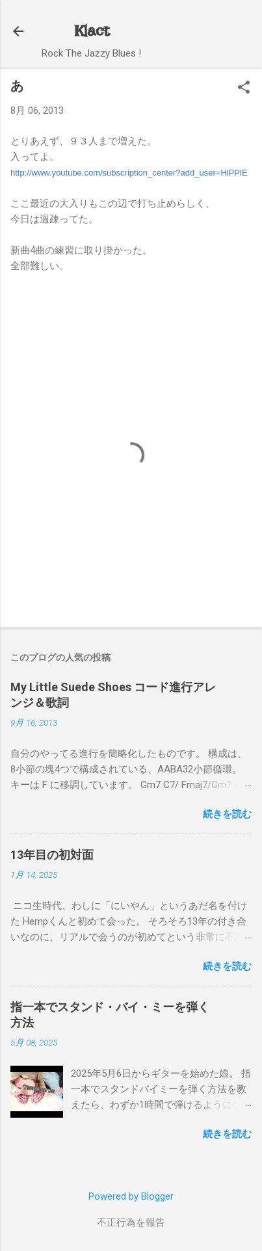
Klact (91, 30)
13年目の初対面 (52, 855)
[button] (244, 88)
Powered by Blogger (131, 1196)
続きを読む (227, 814)
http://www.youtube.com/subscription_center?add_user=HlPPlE (129, 173)
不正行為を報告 (131, 1222)
